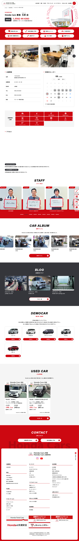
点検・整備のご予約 (51, 440)
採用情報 (31, 509)
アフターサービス (50, 3)
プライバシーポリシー (56, 482)
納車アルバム (39, 255)
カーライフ (31, 467)
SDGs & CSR (64, 3)
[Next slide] (73, 56)
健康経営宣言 (55, 473)
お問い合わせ (55, 495)
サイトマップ (54, 486)
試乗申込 (13, 339)
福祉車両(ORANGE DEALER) (12, 483)
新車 (41, 3)
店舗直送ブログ (32, 487)
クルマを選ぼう (9, 477)
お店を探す (37, 3)
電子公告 (54, 469)
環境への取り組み (55, 471)
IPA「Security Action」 (57, 475)
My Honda (31, 475)
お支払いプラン (9, 479)
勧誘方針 (54, 481)
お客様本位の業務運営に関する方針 (59, 477)
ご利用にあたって (55, 484)
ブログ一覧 (39, 299)
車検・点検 (8, 504)
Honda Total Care (33, 469)
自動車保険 (31, 471)
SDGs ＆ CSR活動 (32, 493)
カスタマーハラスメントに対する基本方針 (60, 479)
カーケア (8, 509)
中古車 (44, 3)
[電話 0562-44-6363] (23, 18)
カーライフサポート (57, 3)
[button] (21, 214)
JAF (30, 473)
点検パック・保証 (9, 505)
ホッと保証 (8, 493)
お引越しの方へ (32, 477)
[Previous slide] (6, 56)
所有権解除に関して (56, 497)
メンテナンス (8, 507)
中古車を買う (9, 491)
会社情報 (70, 3)
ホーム (6, 7)
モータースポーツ (32, 489)
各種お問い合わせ (28, 440)
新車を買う (8, 475)
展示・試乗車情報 (9, 481)
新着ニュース (31, 485)
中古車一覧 (39, 418)
